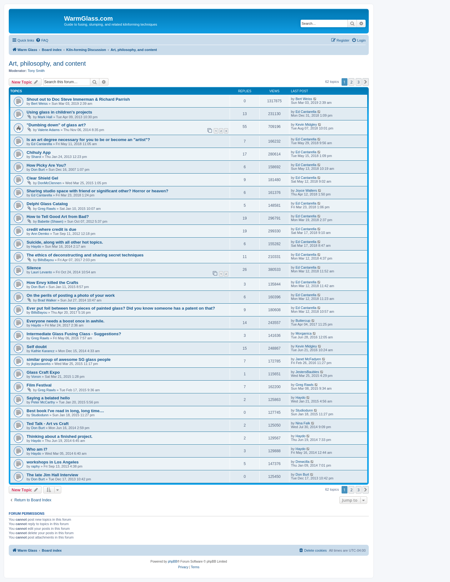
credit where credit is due (51, 229)
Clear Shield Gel (42, 178)
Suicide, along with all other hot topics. (65, 242)
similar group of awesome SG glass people (69, 359)
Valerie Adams (49, 130)
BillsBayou (46, 260)
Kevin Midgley (306, 124)
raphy (35, 466)
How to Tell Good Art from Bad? (58, 216)
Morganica (304, 333)
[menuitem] (42, 40)
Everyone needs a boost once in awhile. (65, 321)
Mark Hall (45, 117)
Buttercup (303, 320)
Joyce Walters (306, 190)
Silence (34, 268)
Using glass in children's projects (59, 112)
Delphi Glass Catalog (47, 203)
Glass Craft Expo (43, 372)
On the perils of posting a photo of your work (71, 295)
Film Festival (39, 385)
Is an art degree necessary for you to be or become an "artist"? (88, 139)
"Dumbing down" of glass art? (56, 125)
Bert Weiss (39, 103)
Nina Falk (303, 423)
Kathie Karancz (43, 351)
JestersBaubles (307, 372)
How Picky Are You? (46, 165)
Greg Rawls (47, 208)
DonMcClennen (50, 183)
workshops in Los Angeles (53, 462)
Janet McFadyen (308, 359)
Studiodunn (40, 415)
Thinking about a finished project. (59, 436)
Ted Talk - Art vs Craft (48, 423)
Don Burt (38, 169)
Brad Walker (47, 300)
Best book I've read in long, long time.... (65, 410)
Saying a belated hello (48, 398)
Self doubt (37, 346)
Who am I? (37, 449)
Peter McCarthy (43, 402)
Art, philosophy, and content (47, 63)
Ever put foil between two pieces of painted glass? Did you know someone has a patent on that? (121, 308)
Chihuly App (39, 152)
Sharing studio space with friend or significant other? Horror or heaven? (97, 191)
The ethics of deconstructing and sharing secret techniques (85, 255)
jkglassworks (41, 364)
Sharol (36, 157)
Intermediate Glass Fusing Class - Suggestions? (74, 333)
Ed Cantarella (306, 112)
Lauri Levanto (41, 272)
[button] (365, 82)
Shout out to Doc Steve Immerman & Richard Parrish (78, 99)
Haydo (36, 246)
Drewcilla (303, 461)
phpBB (172, 561)
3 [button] (359, 82)
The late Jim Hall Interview (52, 475)
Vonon (36, 376)
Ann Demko (40, 233)
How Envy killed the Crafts (52, 282)
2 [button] (351, 82)
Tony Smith (36, 71)
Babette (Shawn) (50, 221)
